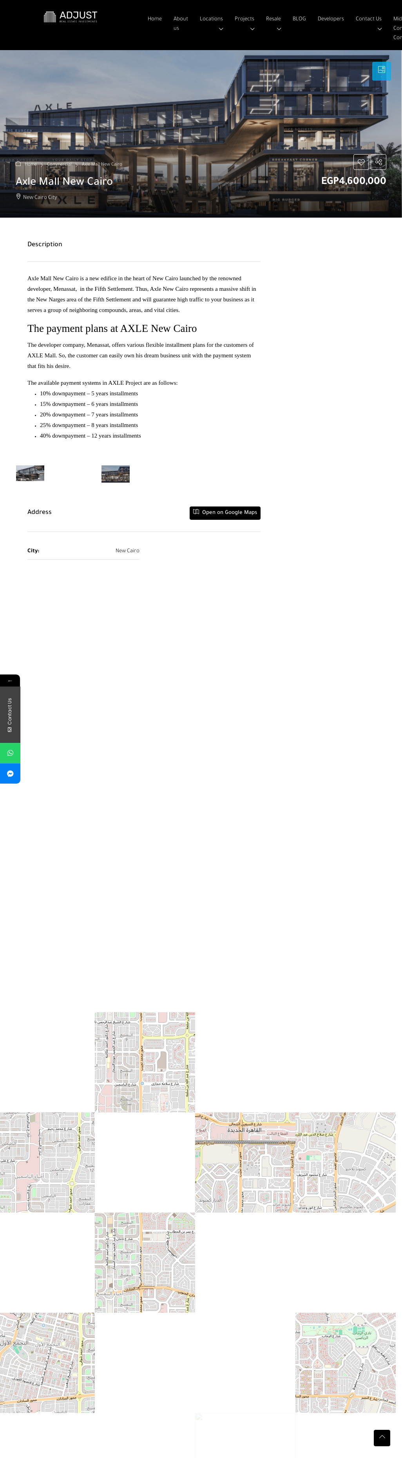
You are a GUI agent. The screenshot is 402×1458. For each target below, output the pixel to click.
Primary (123, 1396)
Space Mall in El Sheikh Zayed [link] (196, 1354)
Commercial (59, 165)
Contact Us (369, 19)
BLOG (299, 19)
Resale (273, 19)
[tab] (381, 71)
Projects (244, 19)
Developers (331, 19)
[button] (361, 162)
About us (181, 24)
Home (155, 19)
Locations (211, 19)
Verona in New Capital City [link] (59, 1354)
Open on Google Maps (225, 512)
